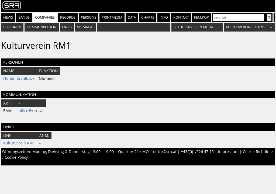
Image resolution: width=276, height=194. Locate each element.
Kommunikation (42, 27)
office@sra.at (165, 151)
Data (132, 17)
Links (67, 27)
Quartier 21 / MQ (133, 151)
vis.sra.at (85, 27)
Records (67, 17)
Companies (45, 17)
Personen (12, 27)
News (8, 17)
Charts (147, 17)
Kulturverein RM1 (19, 143)
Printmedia (112, 17)
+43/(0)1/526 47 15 (197, 151)
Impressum (228, 151)
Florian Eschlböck (18, 78)
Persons (88, 17)
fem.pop (201, 17)
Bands (24, 17)
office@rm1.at (31, 110)
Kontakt (181, 17)
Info (164, 17)
